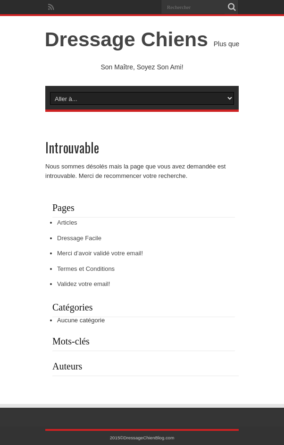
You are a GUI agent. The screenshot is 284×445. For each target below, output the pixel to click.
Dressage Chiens (126, 39)
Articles (67, 222)
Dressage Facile (79, 238)
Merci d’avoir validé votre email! (100, 253)
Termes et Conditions (86, 268)
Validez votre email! (83, 283)
